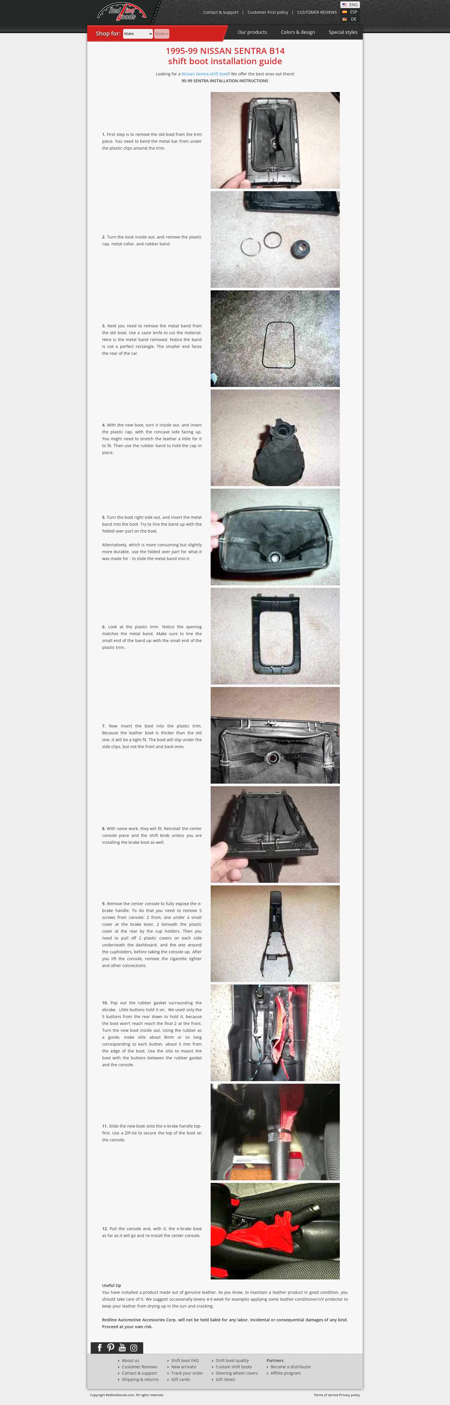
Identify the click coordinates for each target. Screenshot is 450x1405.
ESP (353, 11)
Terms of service (326, 1395)
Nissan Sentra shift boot (205, 74)
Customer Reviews (139, 1367)
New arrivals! (184, 1367)
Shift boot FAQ (185, 1361)
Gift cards (180, 1379)
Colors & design (298, 32)
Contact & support (139, 1373)
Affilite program (286, 1373)
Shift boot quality (232, 1361)
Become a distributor (291, 1367)
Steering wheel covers (237, 1373)
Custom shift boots (234, 1367)
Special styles (343, 32)
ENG (353, 4)
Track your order (187, 1373)
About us (130, 1361)
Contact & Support (220, 12)
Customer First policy (268, 12)
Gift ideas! (225, 1379)
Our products (252, 32)
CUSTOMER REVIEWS (317, 12)
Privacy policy (349, 1395)
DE (353, 18)
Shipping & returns (140, 1379)
